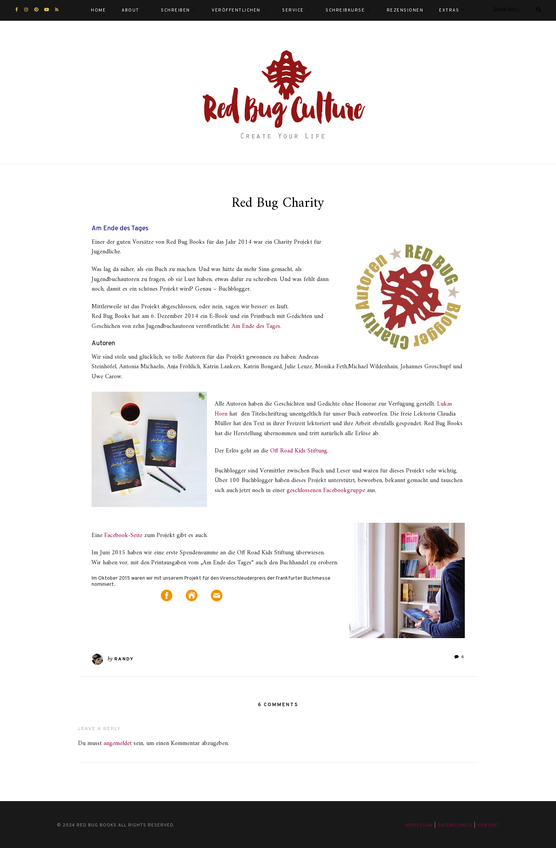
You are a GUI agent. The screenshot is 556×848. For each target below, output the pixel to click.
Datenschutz (455, 825)
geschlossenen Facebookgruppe (327, 490)
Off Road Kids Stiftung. (299, 451)
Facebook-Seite (123, 535)
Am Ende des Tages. (256, 326)
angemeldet (118, 743)
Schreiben (175, 10)
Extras (449, 10)
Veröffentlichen (236, 10)
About (130, 10)
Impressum (419, 825)
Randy (124, 659)
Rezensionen (405, 10)
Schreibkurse (345, 10)
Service (293, 10)
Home (98, 10)
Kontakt (488, 825)
